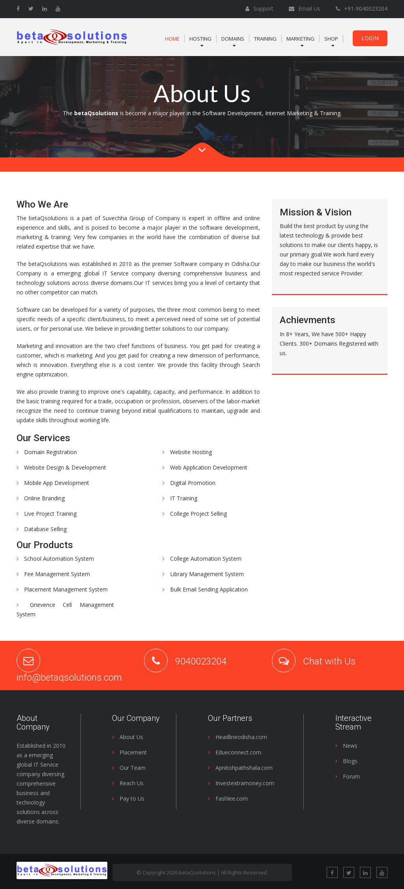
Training (265, 38)
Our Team (129, 767)
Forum (347, 776)
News (346, 745)
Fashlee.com (228, 798)
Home (172, 38)
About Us (127, 737)
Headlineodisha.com (237, 737)
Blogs (346, 761)
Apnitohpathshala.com (240, 767)
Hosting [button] (200, 39)
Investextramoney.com (241, 783)
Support (262, 8)
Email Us (308, 8)
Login (370, 38)
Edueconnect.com (234, 752)
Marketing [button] (300, 39)
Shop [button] (331, 39)
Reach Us (128, 783)
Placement (129, 752)
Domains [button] (232, 39)
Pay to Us (128, 798)
